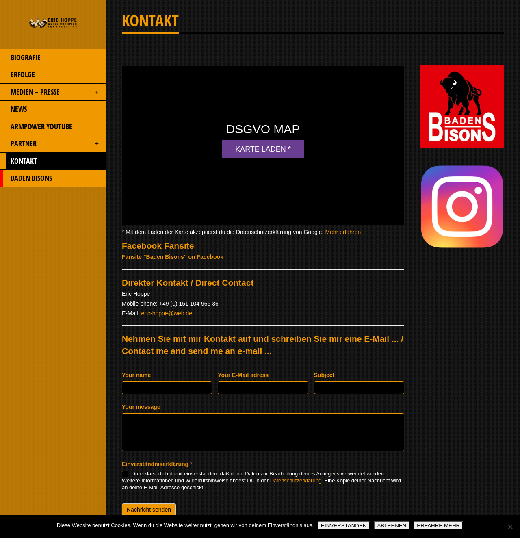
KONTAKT (50, 161)
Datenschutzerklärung (295, 480)
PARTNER (50, 143)
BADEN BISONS (26, 178)
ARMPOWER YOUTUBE (36, 126)
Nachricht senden (149, 509)
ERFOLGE (17, 74)
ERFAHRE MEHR (438, 526)
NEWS (13, 109)
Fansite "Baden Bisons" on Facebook (172, 257)
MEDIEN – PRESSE (50, 92)
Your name (136, 375)
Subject (324, 375)
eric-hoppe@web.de (166, 313)
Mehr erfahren (343, 232)
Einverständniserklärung (157, 464)
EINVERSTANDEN (343, 526)
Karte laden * (263, 149)
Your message (141, 407)
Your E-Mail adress (243, 375)
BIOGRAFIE (20, 57)
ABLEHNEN (391, 526)
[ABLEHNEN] (510, 527)
